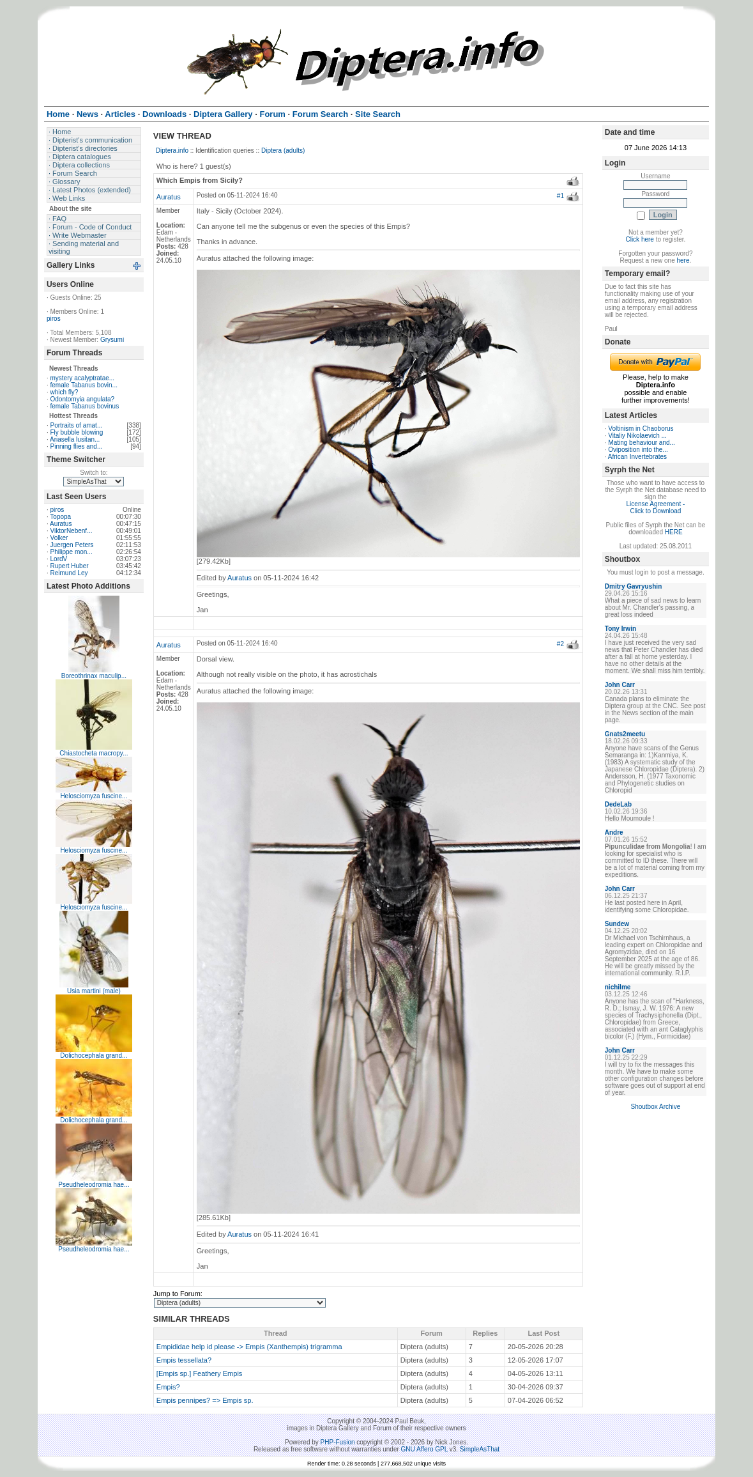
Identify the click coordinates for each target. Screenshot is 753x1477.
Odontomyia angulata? (82, 399)
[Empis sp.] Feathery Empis (199, 1373)
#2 (560, 643)
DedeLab (618, 804)
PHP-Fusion (338, 1442)
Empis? (168, 1387)
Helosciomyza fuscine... (93, 796)
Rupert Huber (69, 565)
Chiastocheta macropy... (93, 753)
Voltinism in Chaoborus (640, 428)
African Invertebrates (637, 456)
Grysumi (112, 339)
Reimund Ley (69, 572)
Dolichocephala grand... (93, 1055)
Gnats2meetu (625, 734)
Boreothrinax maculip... (93, 675)
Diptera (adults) (283, 150)
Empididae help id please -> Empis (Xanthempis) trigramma (249, 1346)
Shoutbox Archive (655, 1106)
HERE (674, 532)
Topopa (60, 516)
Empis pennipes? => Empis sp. (205, 1400)
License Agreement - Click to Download (656, 507)
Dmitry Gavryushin (633, 586)
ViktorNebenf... (71, 530)
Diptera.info (172, 150)
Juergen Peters (72, 544)
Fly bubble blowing (76, 432)
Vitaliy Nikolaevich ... (637, 435)
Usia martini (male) (94, 990)
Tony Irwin (620, 628)
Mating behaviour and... (641, 442)
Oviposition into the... (637, 449)
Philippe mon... (71, 551)
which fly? (64, 392)
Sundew (617, 923)
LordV (59, 558)
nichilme (618, 987)
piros (54, 318)
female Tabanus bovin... (84, 385)
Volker (59, 537)
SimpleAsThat (479, 1449)
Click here (639, 239)
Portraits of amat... (76, 425)
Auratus (61, 523)
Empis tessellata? (183, 1360)
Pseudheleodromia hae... (93, 1184)
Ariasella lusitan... (75, 439)
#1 (560, 195)
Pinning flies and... (76, 446)
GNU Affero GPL (424, 1449)
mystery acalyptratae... (82, 378)
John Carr (620, 684)
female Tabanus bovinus (84, 406)
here (682, 260)
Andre (614, 832)
